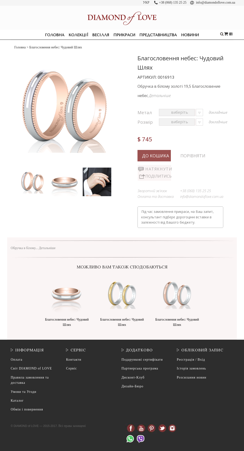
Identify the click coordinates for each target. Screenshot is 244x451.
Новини (190, 35)
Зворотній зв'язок (152, 190)
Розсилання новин (191, 377)
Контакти (73, 359)
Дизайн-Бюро (132, 386)
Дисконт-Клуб (133, 377)
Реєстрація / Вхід (191, 359)
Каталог (17, 400)
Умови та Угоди (23, 392)
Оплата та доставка (155, 196)
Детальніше (160, 95)
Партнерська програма (140, 368)
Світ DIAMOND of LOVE (31, 368)
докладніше (218, 112)
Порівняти (192, 156)
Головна (54, 35)
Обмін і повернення (27, 409)
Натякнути (158, 169)
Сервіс (71, 368)
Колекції (78, 35)
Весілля (100, 35)
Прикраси (124, 35)
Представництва (158, 35)
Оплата (16, 359)
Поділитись (158, 176)
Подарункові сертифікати (142, 359)
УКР (146, 2)
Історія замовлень (191, 368)
